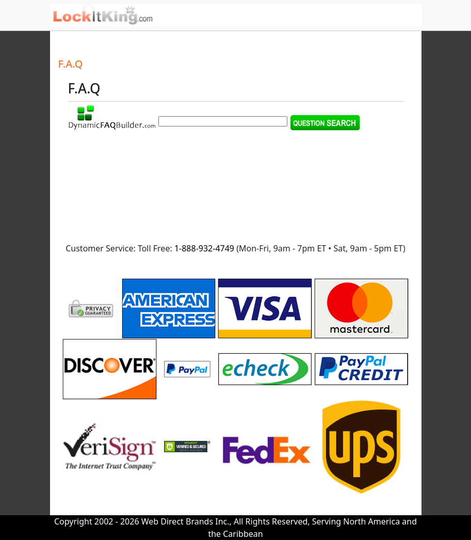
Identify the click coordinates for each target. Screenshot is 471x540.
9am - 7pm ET (299, 248)
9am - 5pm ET (376, 248)
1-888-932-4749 (204, 248)
